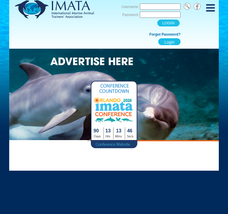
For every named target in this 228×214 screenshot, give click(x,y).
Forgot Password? (164, 34)
